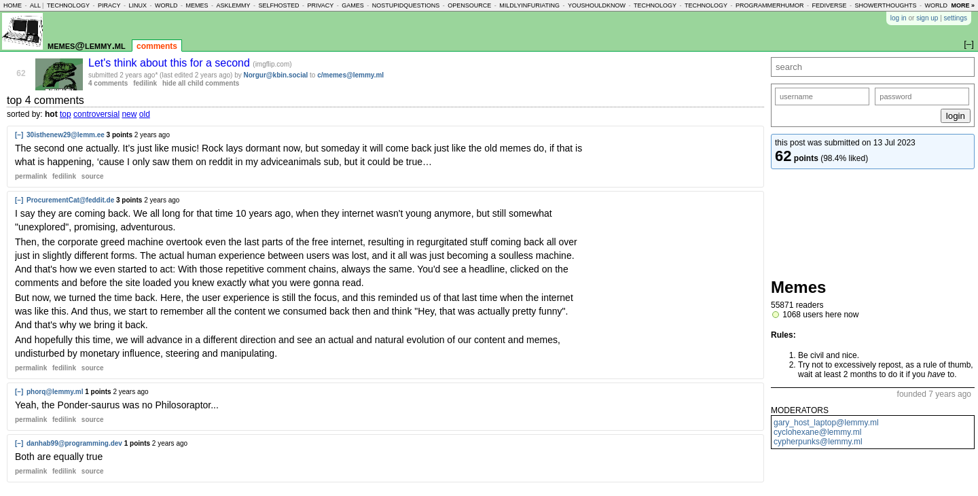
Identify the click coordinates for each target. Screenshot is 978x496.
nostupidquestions (406, 5)
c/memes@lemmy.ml (350, 75)
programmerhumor (770, 5)
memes (196, 5)
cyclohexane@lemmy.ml (817, 432)
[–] (19, 135)
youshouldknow (597, 5)
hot (51, 114)
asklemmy (233, 5)
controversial (96, 114)
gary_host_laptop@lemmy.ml (826, 422)
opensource (469, 5)
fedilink (145, 83)
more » (963, 5)
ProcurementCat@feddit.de (70, 200)
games (353, 5)
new (129, 114)
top (65, 114)
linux (137, 5)
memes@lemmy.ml (87, 45)
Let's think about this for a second (170, 63)
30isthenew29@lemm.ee (65, 135)
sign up (927, 18)
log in (898, 18)
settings (955, 18)
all (35, 5)
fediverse (829, 5)
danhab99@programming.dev (74, 443)
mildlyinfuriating (529, 5)
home (12, 5)
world (166, 5)
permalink (31, 176)
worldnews (945, 5)
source (93, 176)
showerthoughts (886, 5)
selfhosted (278, 5)
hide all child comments (200, 83)
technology (68, 5)
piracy (109, 5)
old (144, 114)
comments (157, 46)
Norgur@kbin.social (276, 75)
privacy (320, 5)
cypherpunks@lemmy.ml (818, 441)
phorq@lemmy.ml (54, 391)
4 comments (108, 83)
